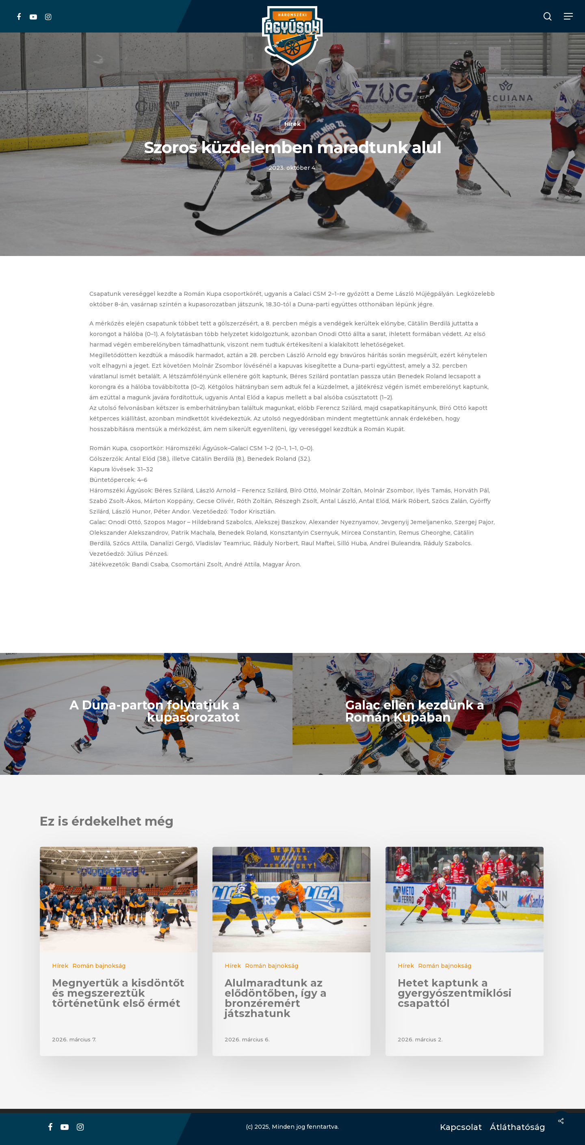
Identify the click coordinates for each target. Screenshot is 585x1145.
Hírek (292, 124)
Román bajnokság (99, 965)
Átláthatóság (515, 1127)
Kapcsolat (459, 1127)
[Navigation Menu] (569, 16)
